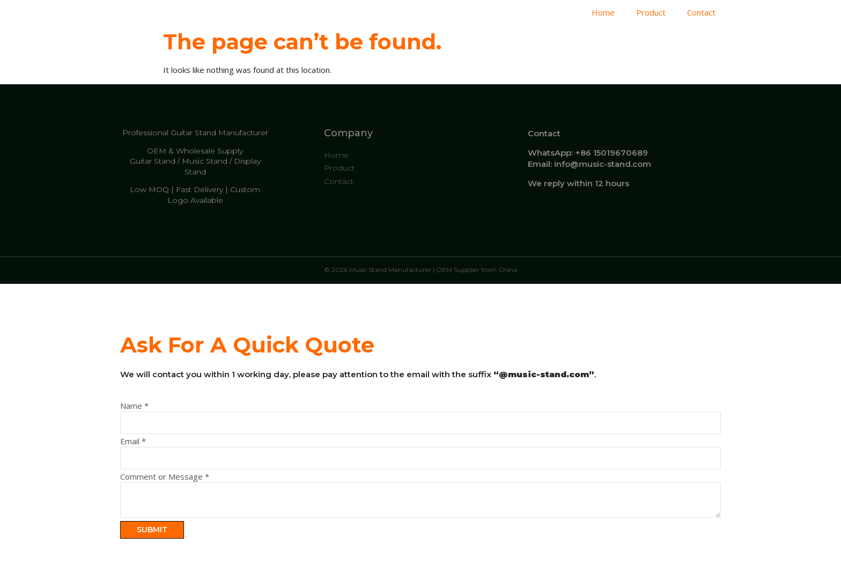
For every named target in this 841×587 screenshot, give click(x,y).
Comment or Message (164, 477)
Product (651, 12)
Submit (152, 529)
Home (603, 12)
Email (133, 441)
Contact (701, 12)
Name (134, 406)
